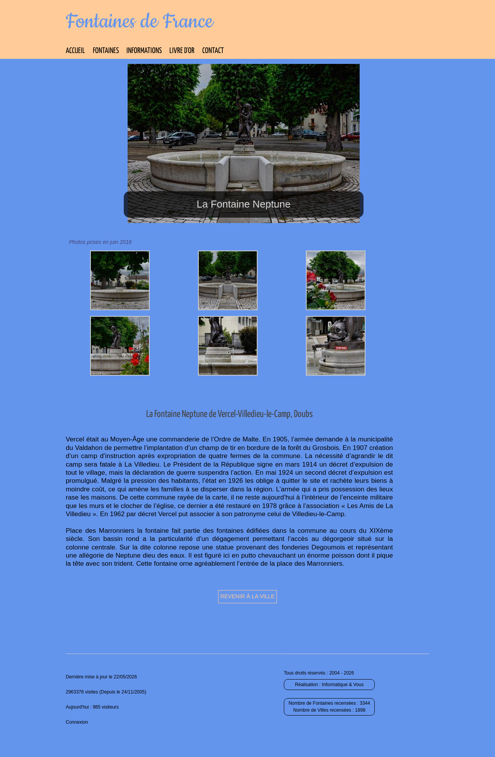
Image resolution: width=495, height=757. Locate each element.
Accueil (75, 51)
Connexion (77, 722)
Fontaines (106, 51)
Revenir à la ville (247, 596)
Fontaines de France (139, 22)
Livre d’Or (182, 51)
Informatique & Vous (343, 684)
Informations (144, 51)
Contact (213, 51)
